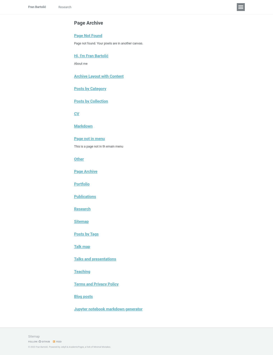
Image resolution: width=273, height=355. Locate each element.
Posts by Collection (91, 101)
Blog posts (83, 297)
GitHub (44, 341)
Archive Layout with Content (99, 76)
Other (129, 7)
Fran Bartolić (37, 7)
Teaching (82, 272)
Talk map (82, 247)
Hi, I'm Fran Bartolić (91, 56)
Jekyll (63, 347)
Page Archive (86, 172)
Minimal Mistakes (102, 347)
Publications (86, 7)
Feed (57, 341)
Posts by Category (90, 89)
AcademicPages (76, 347)
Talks (105, 7)
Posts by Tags (86, 235)
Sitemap (81, 222)
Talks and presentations (95, 260)
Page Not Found (88, 35)
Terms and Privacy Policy (96, 285)
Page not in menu (89, 139)
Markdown (83, 126)
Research (65, 7)
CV (117, 7)
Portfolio (82, 184)
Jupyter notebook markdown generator (108, 310)
